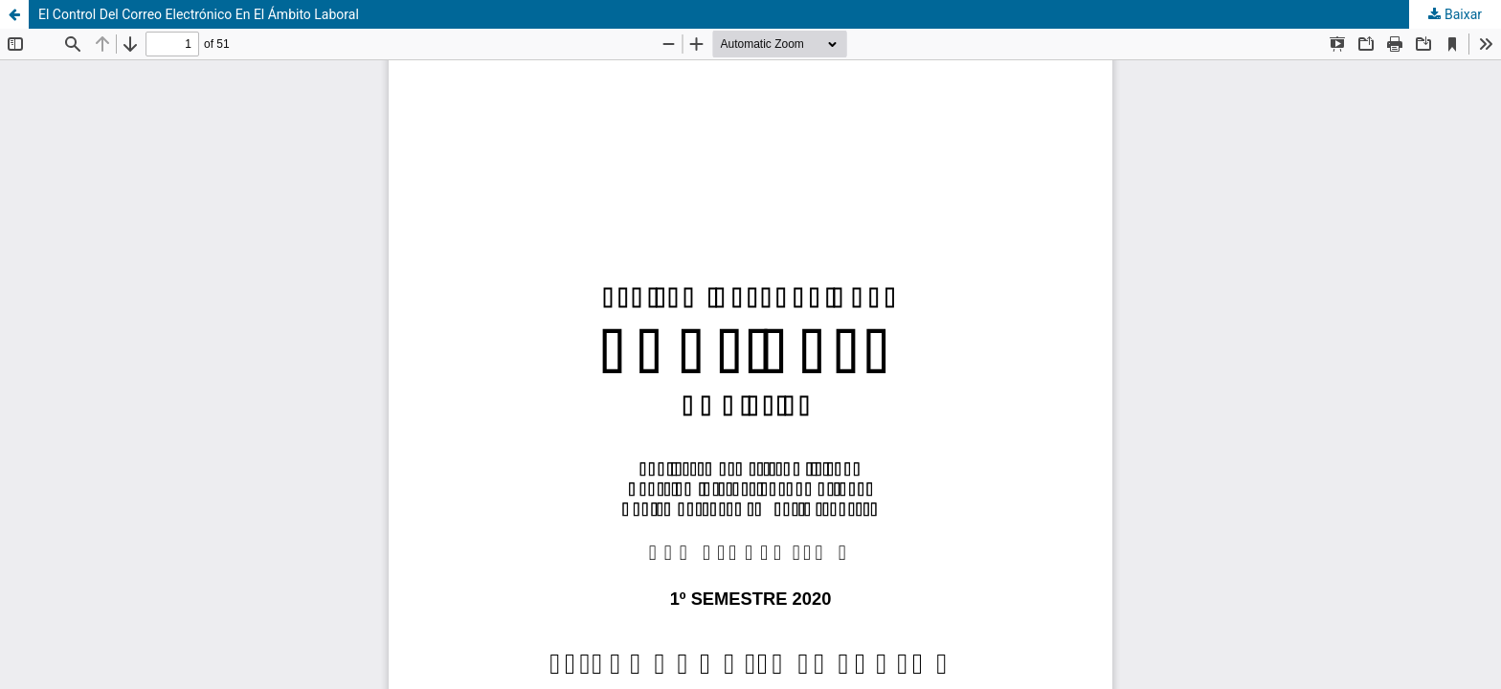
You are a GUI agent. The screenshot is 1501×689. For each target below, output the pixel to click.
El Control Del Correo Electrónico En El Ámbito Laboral (198, 14)
